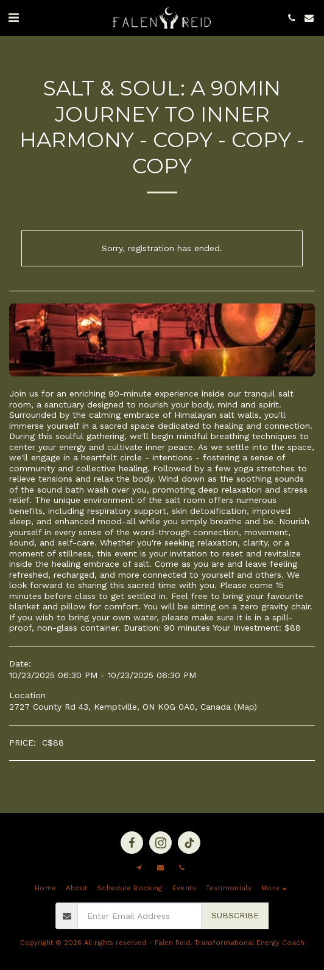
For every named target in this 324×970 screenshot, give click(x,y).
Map (245, 707)
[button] (13, 17)
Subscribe (235, 915)
